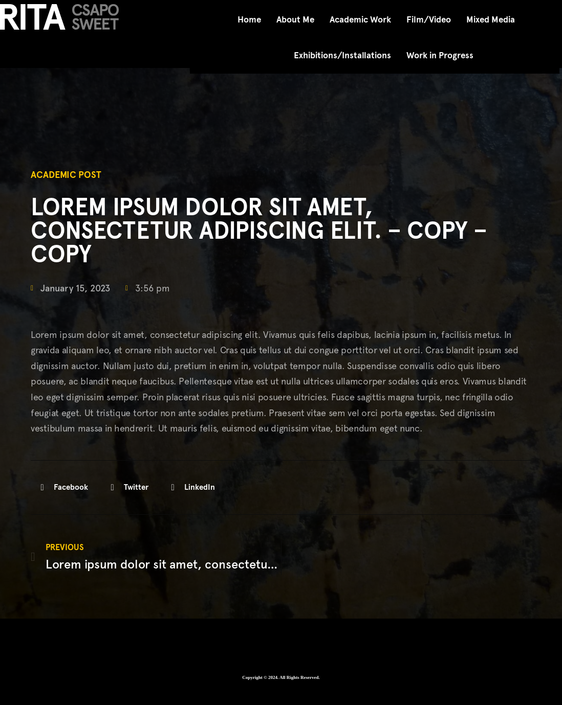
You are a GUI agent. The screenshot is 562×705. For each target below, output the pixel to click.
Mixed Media (490, 19)
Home (249, 19)
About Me (295, 19)
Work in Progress (439, 55)
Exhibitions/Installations (342, 55)
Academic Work (360, 19)
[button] (63, 487)
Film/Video (428, 19)
